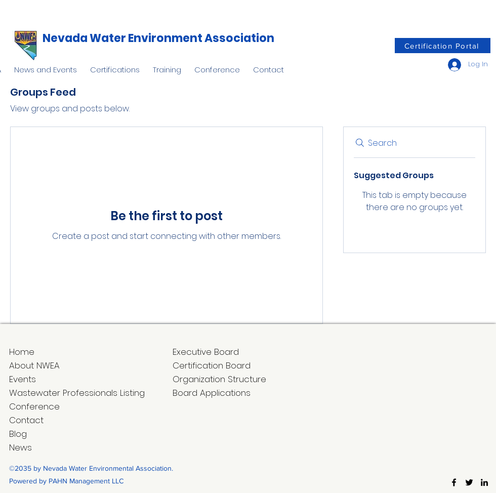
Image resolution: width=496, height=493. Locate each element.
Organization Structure (219, 379)
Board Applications (212, 393)
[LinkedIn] (484, 482)
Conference (34, 406)
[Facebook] (454, 482)
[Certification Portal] (442, 45)
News (20, 447)
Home (21, 352)
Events (22, 379)
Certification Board (212, 365)
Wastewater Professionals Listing (77, 393)
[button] (46, 65)
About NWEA (34, 365)
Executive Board (206, 352)
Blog (18, 434)
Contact (26, 420)
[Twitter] (469, 482)
